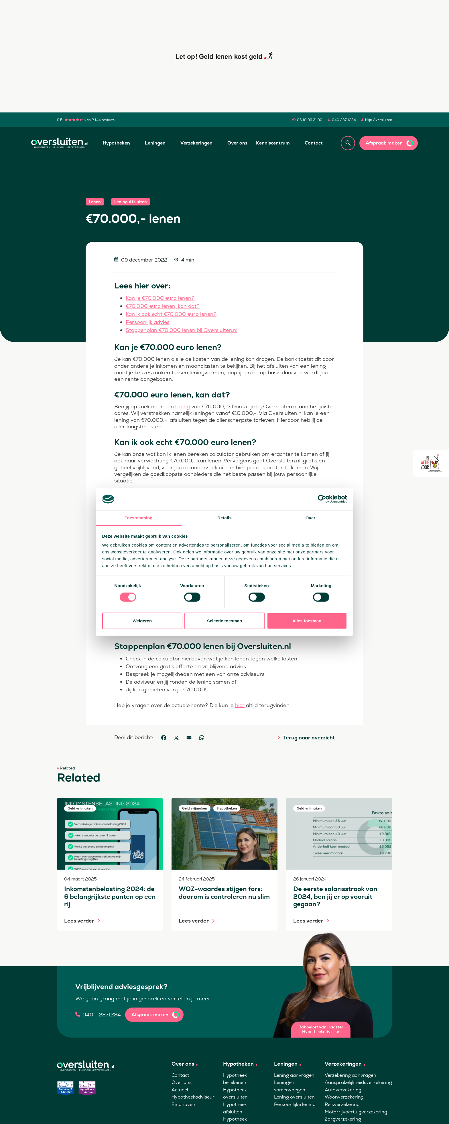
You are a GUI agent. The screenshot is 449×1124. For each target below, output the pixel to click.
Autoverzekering (343, 1088)
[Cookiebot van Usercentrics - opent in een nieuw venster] (322, 499)
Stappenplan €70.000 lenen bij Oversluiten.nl (182, 329)
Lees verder (79, 919)
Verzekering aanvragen (350, 1074)
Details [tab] (224, 517)
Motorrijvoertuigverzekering (356, 1110)
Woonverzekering (344, 1096)
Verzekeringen (196, 143)
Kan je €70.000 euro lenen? (161, 298)
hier (240, 703)
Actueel (180, 1088)
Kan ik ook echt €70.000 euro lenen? (172, 313)
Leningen (155, 143)
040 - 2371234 (101, 1013)
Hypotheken (116, 143)
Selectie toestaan (224, 620)
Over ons (237, 143)
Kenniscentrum (273, 143)
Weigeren (142, 620)
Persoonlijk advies (148, 321)
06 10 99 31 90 (309, 120)
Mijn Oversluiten (378, 120)
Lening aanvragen (294, 1074)
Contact (314, 143)
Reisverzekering (342, 1103)
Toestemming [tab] (139, 517)
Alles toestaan (307, 620)
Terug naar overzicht (309, 736)
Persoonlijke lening (295, 1103)
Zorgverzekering (343, 1118)
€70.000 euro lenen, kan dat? (163, 305)
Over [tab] (311, 517)
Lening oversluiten (294, 1096)
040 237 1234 (344, 120)
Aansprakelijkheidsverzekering (358, 1081)
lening (182, 405)
